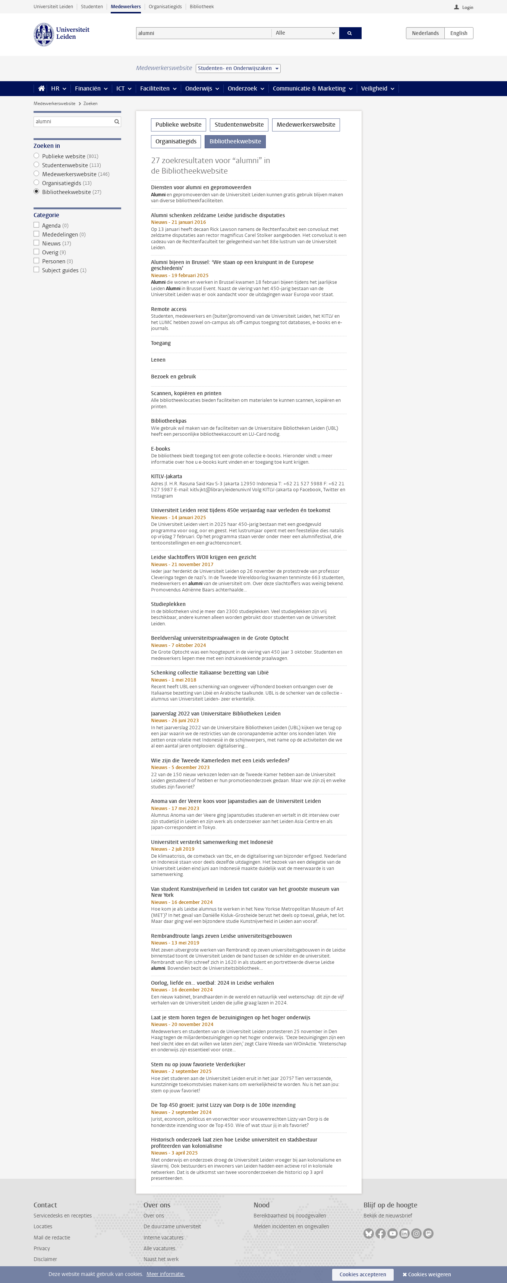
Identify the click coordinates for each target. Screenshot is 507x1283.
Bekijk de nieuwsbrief (387, 1215)
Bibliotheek (202, 6)
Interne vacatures (163, 1237)
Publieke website (77, 156)
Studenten (92, 6)
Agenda (77, 226)
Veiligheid (374, 88)
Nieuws (77, 243)
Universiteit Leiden (53, 6)
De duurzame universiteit (172, 1226)
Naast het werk (161, 1259)
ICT (120, 88)
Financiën (88, 88)
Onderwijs (198, 88)
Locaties (43, 1226)
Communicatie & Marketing (309, 88)
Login (467, 7)
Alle (280, 32)
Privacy (42, 1248)
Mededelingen (77, 235)
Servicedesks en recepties (63, 1215)
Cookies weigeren (429, 1274)
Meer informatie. (166, 1274)
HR (55, 88)
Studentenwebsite (77, 165)
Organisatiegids (165, 6)
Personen (77, 261)
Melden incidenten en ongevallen (291, 1226)
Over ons (154, 1215)
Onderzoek (242, 88)
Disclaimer (45, 1259)
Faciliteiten (155, 88)
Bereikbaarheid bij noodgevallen (290, 1215)
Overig (77, 252)
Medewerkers (126, 6)
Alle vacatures (159, 1248)
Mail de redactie (52, 1237)
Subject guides (77, 270)
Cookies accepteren (363, 1274)
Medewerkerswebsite (54, 104)
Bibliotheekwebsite (77, 192)
